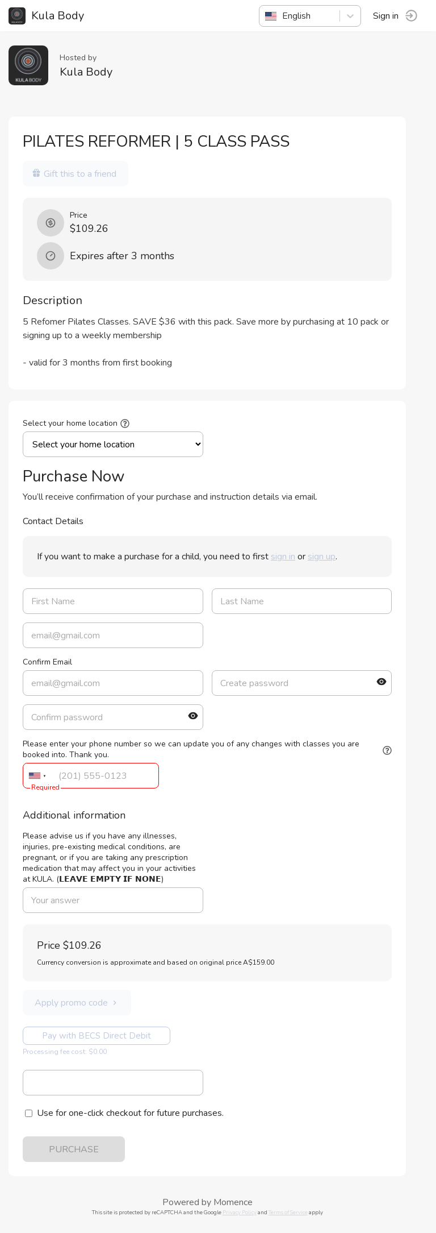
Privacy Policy (240, 1212)
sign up (322, 556)
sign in (283, 556)
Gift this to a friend (74, 174)
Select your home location (70, 423)
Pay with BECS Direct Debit (96, 1035)
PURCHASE (74, 1149)
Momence (233, 1202)
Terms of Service (288, 1212)
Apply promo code (77, 1003)
